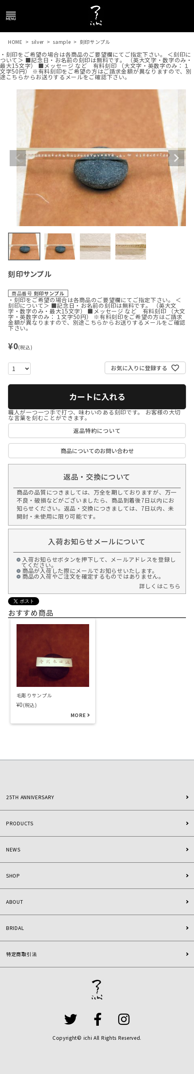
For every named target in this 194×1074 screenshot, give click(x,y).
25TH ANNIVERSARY (30, 797)
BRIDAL (15, 927)
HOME (15, 41)
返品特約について (97, 431)
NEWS (13, 849)
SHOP (13, 875)
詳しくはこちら (160, 586)
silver (37, 41)
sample (62, 41)
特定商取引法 (21, 953)
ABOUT (14, 901)
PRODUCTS (19, 823)
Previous (18, 158)
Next (176, 158)
